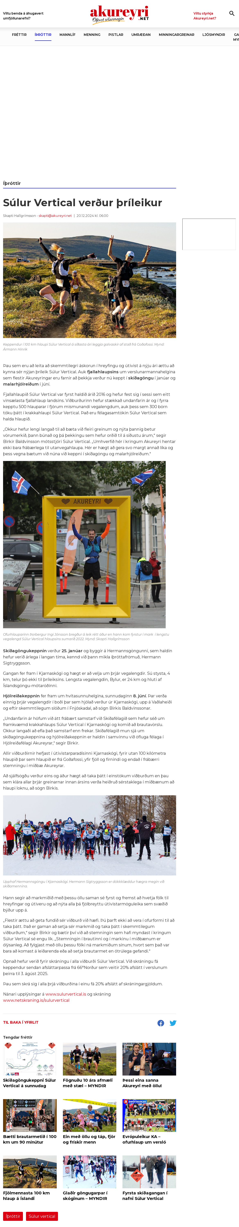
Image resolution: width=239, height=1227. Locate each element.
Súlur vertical (42, 1216)
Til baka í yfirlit (21, 1022)
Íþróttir (13, 1216)
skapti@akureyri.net (55, 216)
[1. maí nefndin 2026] (119, 110)
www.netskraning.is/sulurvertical (36, 1000)
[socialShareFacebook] (160, 1023)
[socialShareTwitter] (173, 1023)
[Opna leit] (232, 13)
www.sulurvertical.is (65, 994)
